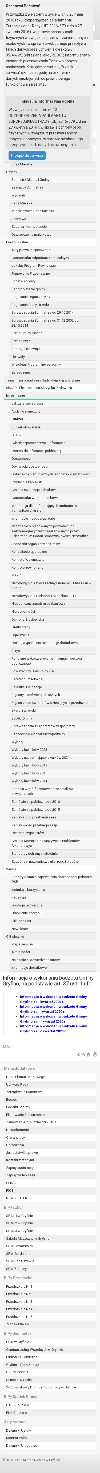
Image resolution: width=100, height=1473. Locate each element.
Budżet (17, 419)
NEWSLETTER (16, 1198)
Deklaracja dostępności (29, 466)
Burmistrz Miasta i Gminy (30, 180)
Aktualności (20, 952)
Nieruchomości (23, 611)
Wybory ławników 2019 (29, 765)
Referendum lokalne (26, 679)
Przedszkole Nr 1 (19, 1286)
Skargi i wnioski (23, 710)
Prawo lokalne (17, 242)
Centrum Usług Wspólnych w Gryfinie (34, 1350)
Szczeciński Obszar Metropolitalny (38, 734)
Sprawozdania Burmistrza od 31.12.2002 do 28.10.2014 (45, 322)
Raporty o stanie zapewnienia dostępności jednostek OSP (52, 879)
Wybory (17, 742)
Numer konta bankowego (25, 1077)
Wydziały (18, 195)
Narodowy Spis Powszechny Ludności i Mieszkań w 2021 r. (51, 585)
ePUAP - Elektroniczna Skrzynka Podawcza (39, 388)
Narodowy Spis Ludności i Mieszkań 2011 (43, 596)
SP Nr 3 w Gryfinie (19, 1231)
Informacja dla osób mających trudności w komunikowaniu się (44, 508)
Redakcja (18, 897)
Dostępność (21, 459)
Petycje (16, 651)
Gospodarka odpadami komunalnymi (40, 258)
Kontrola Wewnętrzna (28, 560)
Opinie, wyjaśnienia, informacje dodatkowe (44, 643)
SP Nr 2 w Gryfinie (19, 1223)
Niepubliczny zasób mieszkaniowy (38, 604)
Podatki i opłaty (23, 281)
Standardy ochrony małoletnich (35, 854)
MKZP (16, 575)
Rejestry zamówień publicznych (35, 695)
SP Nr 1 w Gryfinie (19, 1216)
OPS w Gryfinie (17, 1372)
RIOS (10, 1191)
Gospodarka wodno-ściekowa (35, 498)
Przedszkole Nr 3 (19, 1302)
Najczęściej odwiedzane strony (35, 960)
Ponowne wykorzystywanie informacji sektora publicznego (46, 660)
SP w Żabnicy (16, 1269)
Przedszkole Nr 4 (19, 1309)
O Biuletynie (15, 937)
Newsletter (19, 929)
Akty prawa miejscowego (31, 250)
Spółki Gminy (21, 718)
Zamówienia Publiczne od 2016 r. (31, 1122)
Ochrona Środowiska (27, 619)
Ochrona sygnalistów (27, 833)
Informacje (15, 395)
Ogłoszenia (20, 635)
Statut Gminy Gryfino (27, 333)
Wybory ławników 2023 (29, 750)
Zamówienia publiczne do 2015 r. (36, 810)
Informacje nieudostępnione (33, 518)
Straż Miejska (21, 164)
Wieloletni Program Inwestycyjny (36, 364)
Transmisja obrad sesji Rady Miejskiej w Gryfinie (43, 380)
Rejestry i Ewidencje (26, 687)
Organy (11, 172)
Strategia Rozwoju (25, 349)
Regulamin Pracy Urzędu (30, 305)
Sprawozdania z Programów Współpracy (43, 726)
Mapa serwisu (22, 944)
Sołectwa (18, 219)
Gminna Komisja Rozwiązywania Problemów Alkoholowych (45, 843)
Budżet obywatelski (26, 427)
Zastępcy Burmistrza (27, 187)
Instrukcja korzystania (28, 890)
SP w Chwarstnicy (19, 1246)
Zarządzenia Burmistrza (24, 1092)
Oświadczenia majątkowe (31, 234)
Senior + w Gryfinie (20, 1380)
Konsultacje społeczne (29, 552)
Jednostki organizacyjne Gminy (35, 544)
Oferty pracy (20, 627)
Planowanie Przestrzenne (30, 273)
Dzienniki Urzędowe (21, 1446)
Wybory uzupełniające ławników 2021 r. (41, 758)
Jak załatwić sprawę (27, 403)
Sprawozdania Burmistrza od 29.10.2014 (42, 312)
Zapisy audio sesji (20, 1168)
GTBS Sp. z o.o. (18, 1405)
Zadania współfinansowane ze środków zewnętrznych (42, 791)
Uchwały (18, 357)
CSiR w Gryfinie (17, 1342)
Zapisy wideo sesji (20, 1175)
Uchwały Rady (17, 1084)
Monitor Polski (17, 1438)
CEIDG (16, 435)
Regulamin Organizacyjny (30, 297)
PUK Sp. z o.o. (17, 1413)
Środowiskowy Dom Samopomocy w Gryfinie (41, 1387)
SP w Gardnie (16, 1254)
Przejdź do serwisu (27, 156)
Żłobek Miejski (17, 1324)
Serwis (11, 869)
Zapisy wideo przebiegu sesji (34, 825)
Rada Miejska (21, 203)
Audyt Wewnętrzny (25, 411)
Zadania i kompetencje (29, 227)
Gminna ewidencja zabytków (33, 490)
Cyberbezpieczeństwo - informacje (38, 443)
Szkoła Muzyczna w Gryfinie (27, 1238)
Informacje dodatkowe (29, 968)
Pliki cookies (21, 921)
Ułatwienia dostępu (26, 913)
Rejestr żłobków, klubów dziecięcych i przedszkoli (50, 703)
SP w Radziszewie (20, 1261)
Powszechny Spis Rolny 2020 (33, 671)
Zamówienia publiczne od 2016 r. (36, 802)
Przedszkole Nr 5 (19, 1317)
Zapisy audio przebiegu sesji (33, 817)
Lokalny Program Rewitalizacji (34, 266)
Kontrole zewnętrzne (27, 567)
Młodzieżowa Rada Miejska (32, 211)
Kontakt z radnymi (20, 1160)
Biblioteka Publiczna (21, 1357)
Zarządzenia (21, 372)
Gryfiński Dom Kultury (22, 1365)
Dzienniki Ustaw (18, 1430)
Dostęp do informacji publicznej (36, 451)
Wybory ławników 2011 (29, 781)
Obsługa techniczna (26, 905)
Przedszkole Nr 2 (19, 1294)
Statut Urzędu (22, 341)
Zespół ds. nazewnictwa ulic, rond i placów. (45, 861)
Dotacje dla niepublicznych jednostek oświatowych (51, 474)
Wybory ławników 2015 (29, 773)
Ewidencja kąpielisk (26, 482)
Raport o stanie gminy (28, 289)
